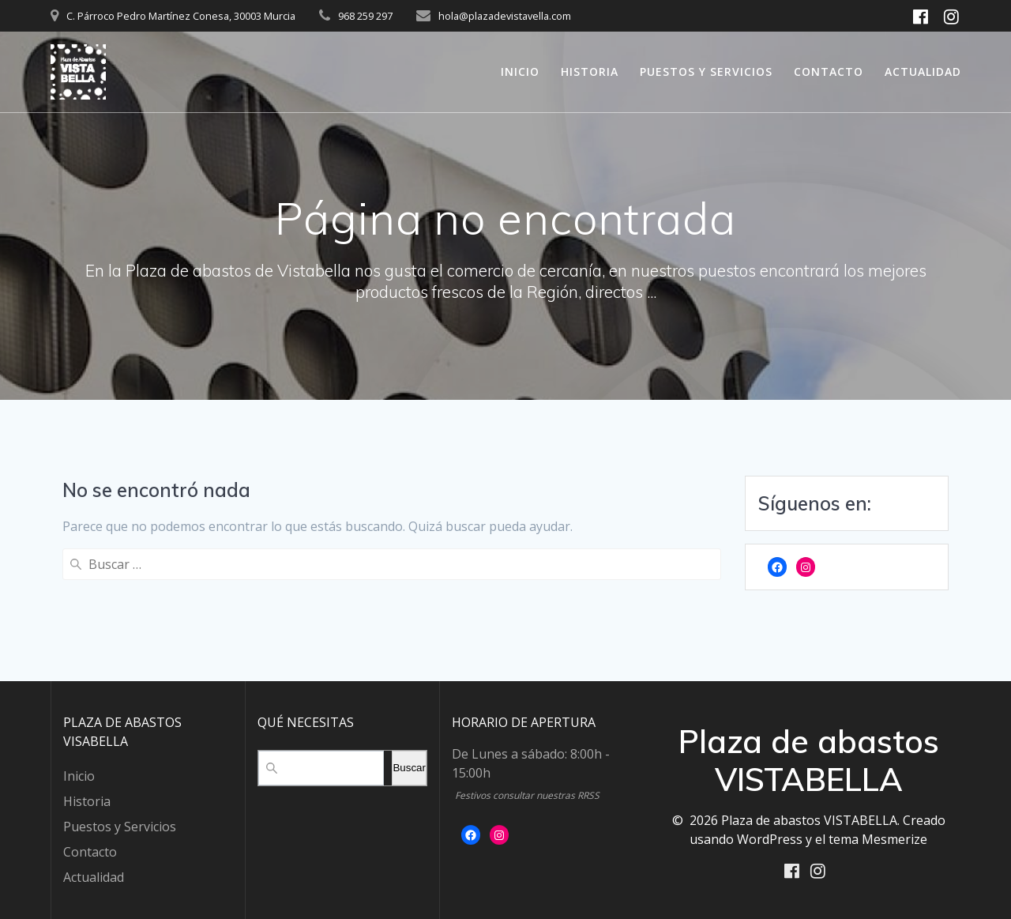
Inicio (520, 71)
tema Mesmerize (878, 837)
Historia (589, 71)
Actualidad (923, 71)
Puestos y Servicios (706, 71)
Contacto (828, 71)
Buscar (409, 767)
